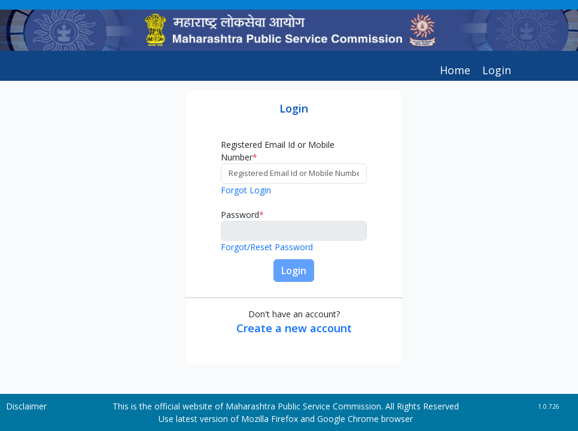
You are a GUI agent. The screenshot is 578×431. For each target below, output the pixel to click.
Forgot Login (246, 190)
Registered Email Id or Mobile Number (277, 151)
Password (242, 214)
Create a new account (294, 328)
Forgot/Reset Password (267, 247)
